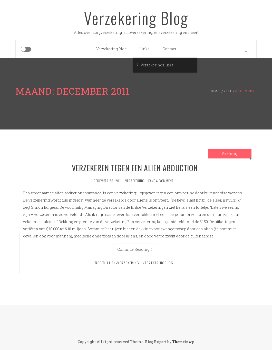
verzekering (134, 180)
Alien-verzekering (123, 262)
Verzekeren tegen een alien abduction (135, 168)
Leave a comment (160, 180)
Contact (169, 48)
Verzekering (229, 153)
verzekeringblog (158, 262)
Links (144, 48)
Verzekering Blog (136, 17)
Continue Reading (134, 249)
